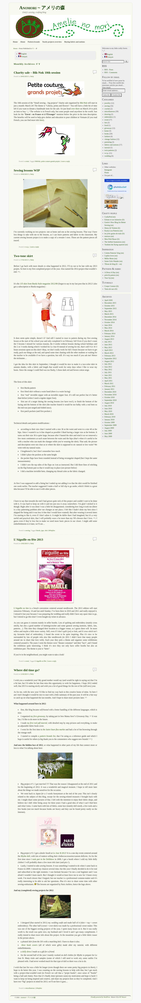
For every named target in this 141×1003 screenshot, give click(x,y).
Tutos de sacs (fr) (110, 289)
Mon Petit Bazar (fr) (112, 239)
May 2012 (108, 370)
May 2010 (108, 411)
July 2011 (108, 372)
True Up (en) (109, 278)
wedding (107, 156)
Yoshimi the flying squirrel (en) (116, 245)
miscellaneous (30, 988)
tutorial (107, 148)
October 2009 (109, 422)
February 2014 (109, 333)
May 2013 (108, 347)
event (27, 161)
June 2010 (108, 409)
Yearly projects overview (52, 42)
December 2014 (110, 317)
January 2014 (109, 336)
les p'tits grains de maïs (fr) (114, 234)
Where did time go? (27, 670)
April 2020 (108, 300)
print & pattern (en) (111, 275)
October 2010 (109, 397)
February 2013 (109, 356)
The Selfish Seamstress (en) (114, 242)
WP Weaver (122, 997)
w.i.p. (27, 247)
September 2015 (110, 308)
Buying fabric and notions (74, 42)
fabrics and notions (111, 145)
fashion (107, 136)
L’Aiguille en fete (21, 608)
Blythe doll (25, 856)
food (106, 125)
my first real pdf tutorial (37, 723)
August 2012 (109, 361)
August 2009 (109, 428)
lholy (32, 76)
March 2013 (108, 353)
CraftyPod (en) (110, 217)
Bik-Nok (83, 103)
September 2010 (110, 400)
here (41, 120)
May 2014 (108, 328)
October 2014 (109, 322)
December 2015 (110, 303)
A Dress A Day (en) (111, 272)
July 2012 (108, 364)
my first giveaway (38, 716)
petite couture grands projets (50, 161)
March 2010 (108, 414)
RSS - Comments (110, 72)
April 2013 (108, 350)
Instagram (108, 170)
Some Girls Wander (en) (113, 261)
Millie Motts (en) (110, 258)
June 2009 (108, 433)
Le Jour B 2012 (59, 853)
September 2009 (110, 425)
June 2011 (108, 375)
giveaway (108, 128)
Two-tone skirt (23, 256)
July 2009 (108, 431)
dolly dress (26, 952)
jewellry (107, 103)
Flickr (106, 173)
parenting (107, 142)
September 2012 (110, 358)
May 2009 (108, 436)
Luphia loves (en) (111, 256)
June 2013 (108, 345)
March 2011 (108, 383)
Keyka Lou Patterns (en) (113, 231)
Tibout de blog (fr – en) (113, 264)
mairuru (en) (109, 236)
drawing (107, 114)
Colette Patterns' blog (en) (114, 253)
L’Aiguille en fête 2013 (28, 539)
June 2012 (108, 367)
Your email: (106, 87)
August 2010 (109, 403)
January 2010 (109, 420)
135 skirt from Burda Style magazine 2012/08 (39, 284)
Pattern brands (34, 42)
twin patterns (109, 150)
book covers (32, 945)
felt (105, 123)
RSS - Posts (108, 70)
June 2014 (108, 325)
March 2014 (108, 331)
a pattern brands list (46, 736)
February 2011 (109, 386)
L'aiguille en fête (40, 661)
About (22, 42)
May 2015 (108, 311)
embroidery (108, 117)
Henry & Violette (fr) (112, 228)
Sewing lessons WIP (27, 170)
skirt (46, 530)
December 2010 (110, 392)
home (106, 131)
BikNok (37, 161)
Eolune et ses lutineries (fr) (114, 220)
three (23, 945)
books (106, 134)
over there (75, 109)
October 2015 (109, 306)
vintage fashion (110, 139)
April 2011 (108, 381)
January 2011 (109, 389)
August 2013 (109, 339)
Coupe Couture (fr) (111, 286)
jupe (42, 530)
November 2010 (110, 395)
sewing (27, 530)
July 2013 (108, 342)
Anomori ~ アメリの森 (42, 7)
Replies (52, 530)
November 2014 (110, 320)
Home (15, 42)
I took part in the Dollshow (42, 859)
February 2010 (109, 417)
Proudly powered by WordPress (100, 997)
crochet (107, 109)
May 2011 (108, 378)
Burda (38, 530)
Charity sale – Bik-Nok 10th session (37, 72)
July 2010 (108, 406)
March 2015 (108, 314)
